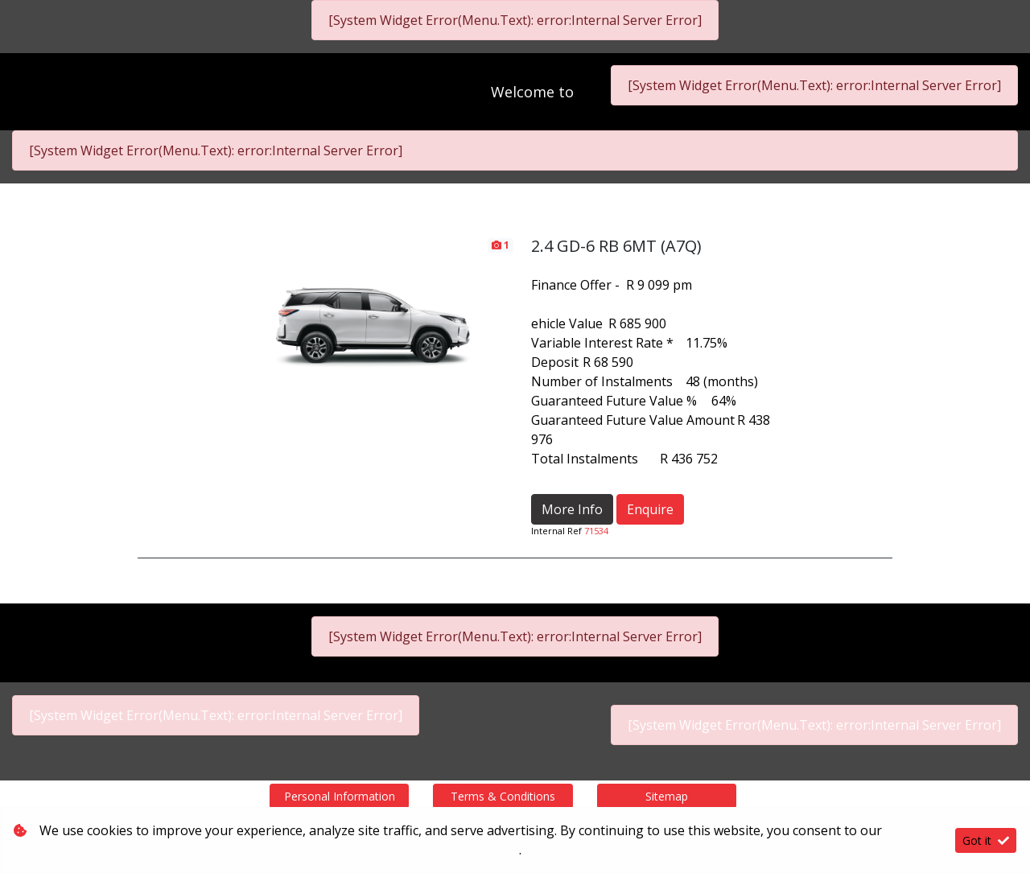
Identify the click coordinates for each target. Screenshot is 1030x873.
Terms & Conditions (503, 796)
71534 (596, 531)
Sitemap (666, 796)
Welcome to (533, 91)
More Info (572, 509)
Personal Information (339, 796)
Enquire (650, 509)
